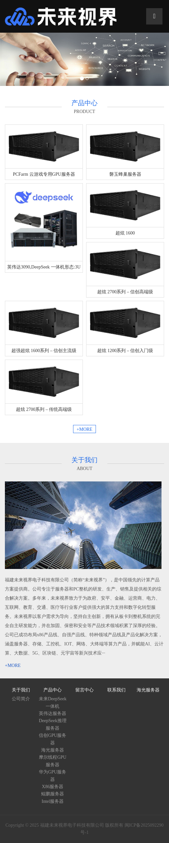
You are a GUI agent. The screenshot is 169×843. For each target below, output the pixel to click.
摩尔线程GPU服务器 (52, 761)
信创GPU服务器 (52, 739)
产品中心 (52, 690)
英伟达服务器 (52, 713)
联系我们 (116, 690)
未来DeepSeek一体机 (53, 702)
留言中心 (84, 690)
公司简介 (21, 698)
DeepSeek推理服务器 (53, 724)
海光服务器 (52, 750)
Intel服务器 (53, 801)
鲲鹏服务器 (52, 793)
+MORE (84, 429)
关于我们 (21, 690)
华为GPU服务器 (52, 776)
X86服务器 (52, 786)
